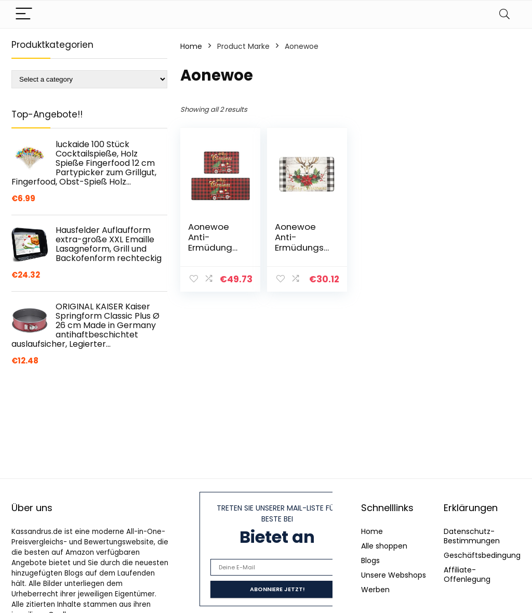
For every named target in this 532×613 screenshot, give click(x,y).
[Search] (504, 14)
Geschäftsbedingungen (487, 555)
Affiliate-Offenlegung (467, 574)
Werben (375, 589)
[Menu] (23, 14)
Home (191, 46)
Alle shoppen (384, 546)
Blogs (370, 560)
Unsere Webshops (393, 575)
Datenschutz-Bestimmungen (472, 536)
